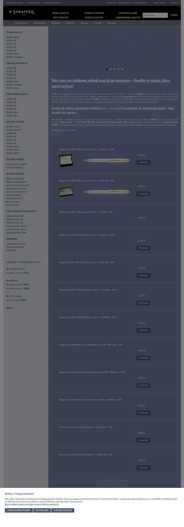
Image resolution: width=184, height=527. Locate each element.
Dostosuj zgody (42, 510)
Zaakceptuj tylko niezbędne (19, 510)
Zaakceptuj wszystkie (62, 510)
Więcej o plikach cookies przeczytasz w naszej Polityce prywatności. (32, 504)
